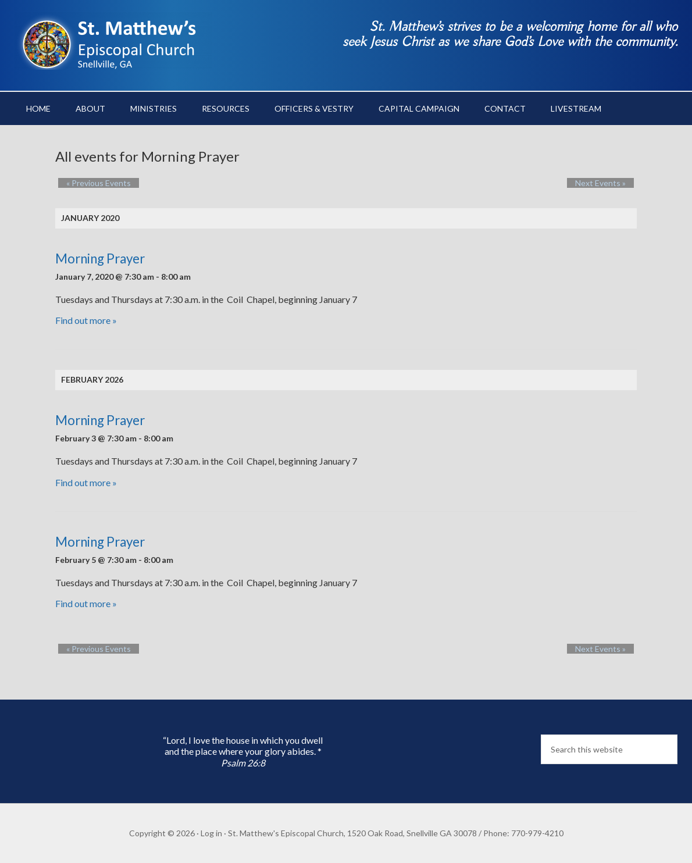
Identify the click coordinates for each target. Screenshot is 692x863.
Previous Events (90, 183)
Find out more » (86, 320)
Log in (211, 833)
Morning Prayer (100, 258)
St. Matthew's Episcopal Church (113, 41)
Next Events (608, 183)
